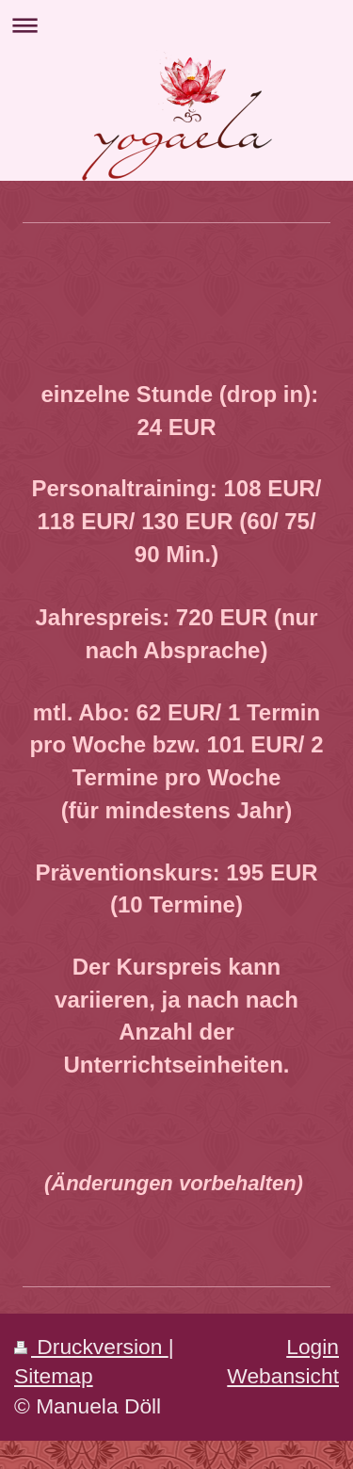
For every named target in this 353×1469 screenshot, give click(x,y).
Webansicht (283, 1376)
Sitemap (53, 1376)
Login (312, 1346)
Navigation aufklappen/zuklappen (176, 25)
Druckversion (91, 1346)
